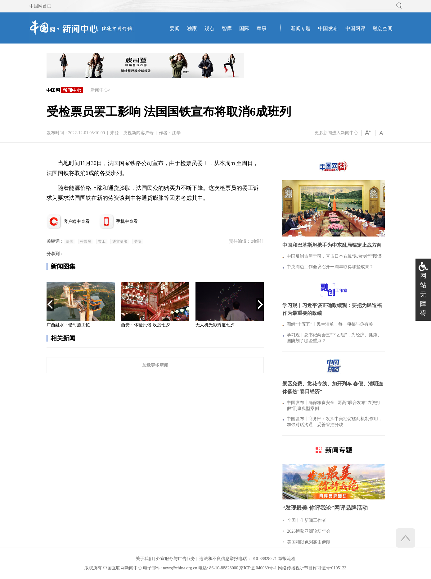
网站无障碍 (423, 294)
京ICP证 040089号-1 (258, 568)
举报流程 (286, 558)
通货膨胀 (119, 241)
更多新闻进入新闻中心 (336, 133)
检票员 (85, 241)
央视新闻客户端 (138, 133)
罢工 (102, 241)
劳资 (137, 241)
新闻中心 (99, 90)
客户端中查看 (77, 221)
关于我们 (144, 558)
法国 (69, 241)
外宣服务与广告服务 (175, 558)
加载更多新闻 (155, 365)
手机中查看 (127, 221)
